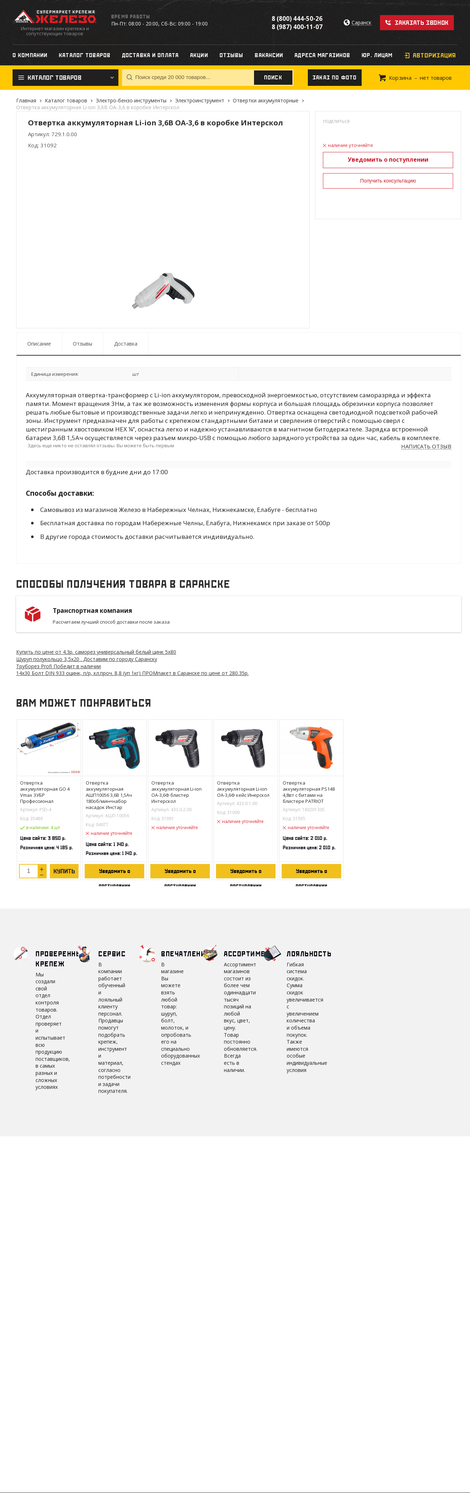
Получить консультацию (388, 181)
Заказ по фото (334, 77)
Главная (26, 100)
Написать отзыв (426, 446)
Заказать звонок (422, 22)
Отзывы (82, 343)
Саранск (361, 23)
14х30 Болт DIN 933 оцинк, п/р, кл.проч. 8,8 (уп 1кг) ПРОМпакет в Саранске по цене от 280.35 (132, 673)
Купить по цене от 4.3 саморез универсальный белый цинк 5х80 (96, 651)
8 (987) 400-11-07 (297, 27)
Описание (39, 343)
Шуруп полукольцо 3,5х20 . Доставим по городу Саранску (86, 659)
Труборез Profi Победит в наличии (58, 666)
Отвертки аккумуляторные (266, 100)
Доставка (125, 343)
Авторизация (434, 55)
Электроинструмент (199, 100)
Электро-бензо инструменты (131, 100)
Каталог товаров (66, 100)
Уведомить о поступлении (388, 159)
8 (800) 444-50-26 (297, 18)
